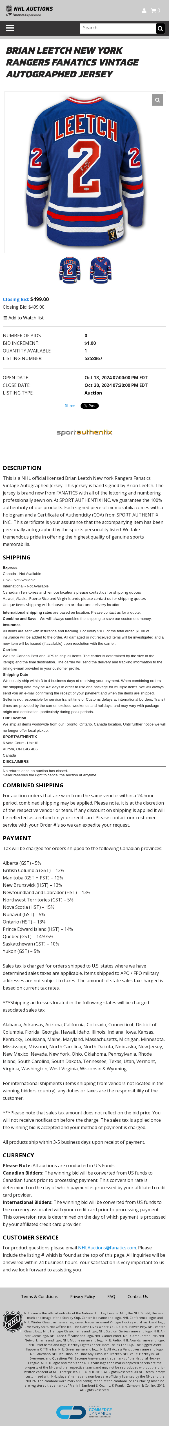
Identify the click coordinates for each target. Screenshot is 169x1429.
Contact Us (138, 1296)
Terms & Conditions (39, 1296)
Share (70, 405)
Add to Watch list (23, 318)
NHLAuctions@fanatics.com (107, 1248)
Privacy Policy (82, 1296)
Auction (93, 393)
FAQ (111, 1296)
